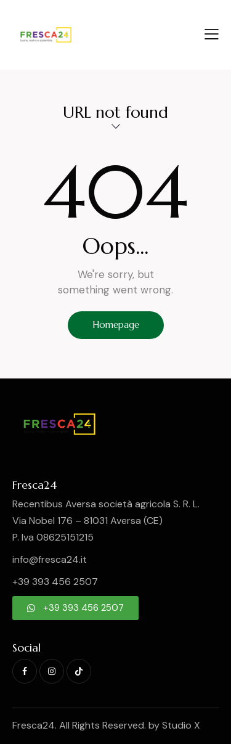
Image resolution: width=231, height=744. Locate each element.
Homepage (115, 324)
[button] (212, 34)
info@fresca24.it (49, 559)
